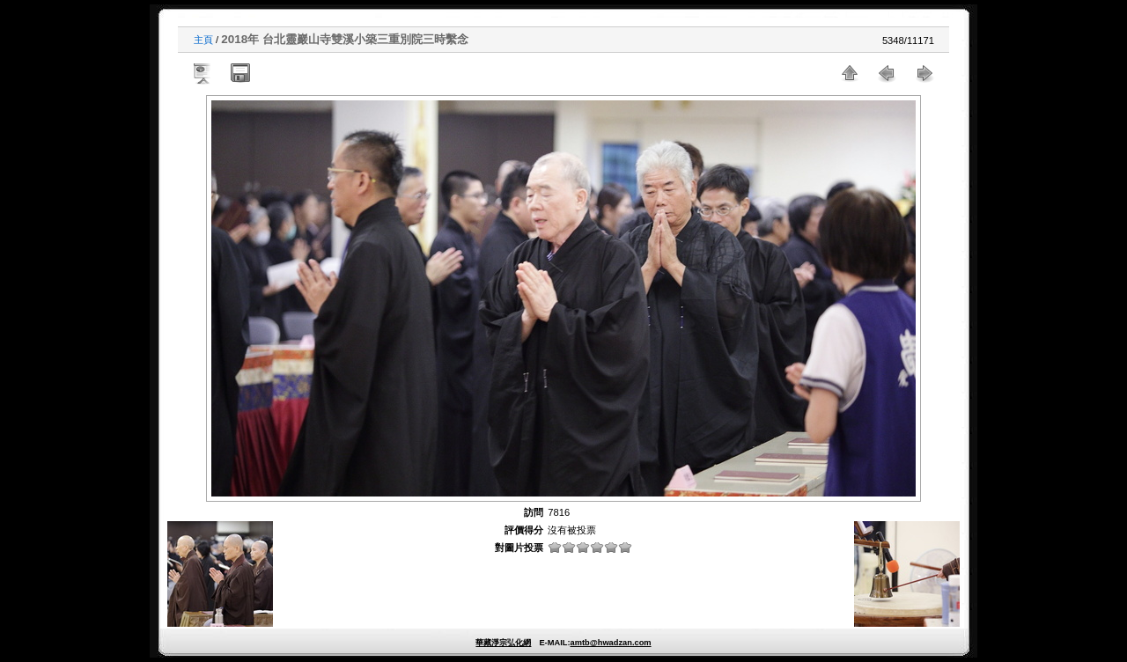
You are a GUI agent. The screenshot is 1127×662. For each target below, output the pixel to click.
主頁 (203, 39)
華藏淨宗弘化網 (503, 642)
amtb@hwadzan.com (610, 642)
